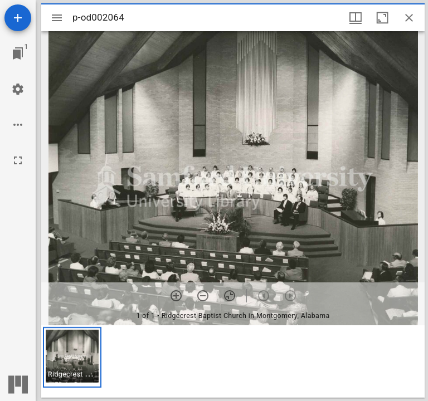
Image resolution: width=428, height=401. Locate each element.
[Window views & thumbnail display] (355, 17)
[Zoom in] (176, 295)
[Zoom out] (202, 295)
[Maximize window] (382, 17)
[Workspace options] (17, 124)
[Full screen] (17, 160)
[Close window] (409, 17)
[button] (72, 357)
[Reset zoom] (229, 295)
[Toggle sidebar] (56, 17)
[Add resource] (17, 17)
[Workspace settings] (17, 89)
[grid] (233, 361)
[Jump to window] (17, 53)
